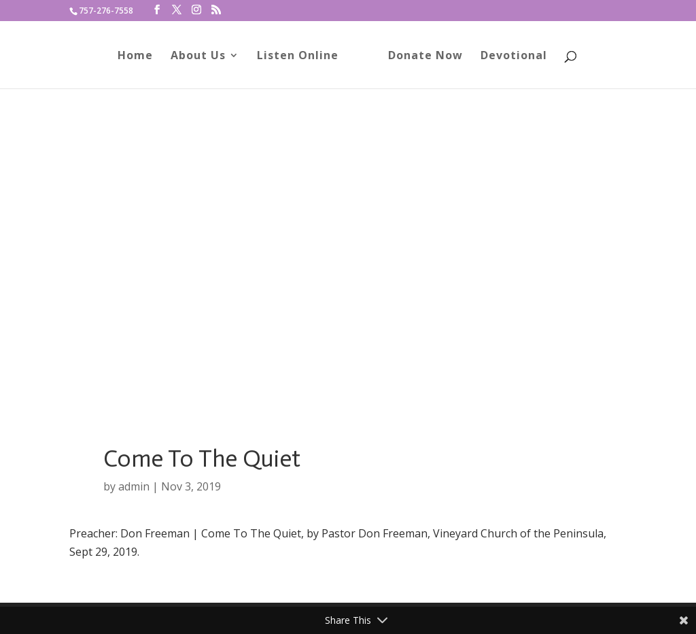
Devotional (514, 56)
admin (134, 486)
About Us (198, 56)
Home (135, 56)
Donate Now (425, 56)
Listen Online (297, 56)
